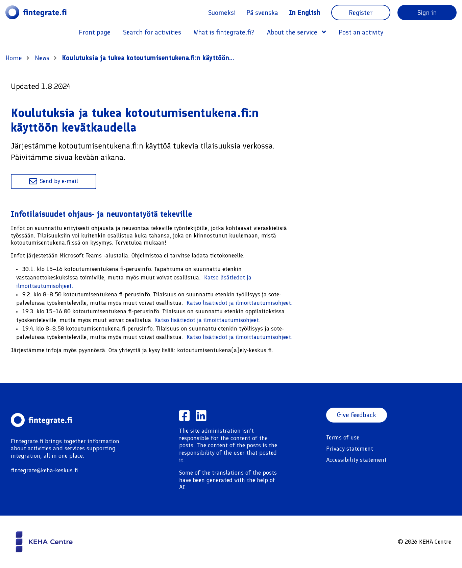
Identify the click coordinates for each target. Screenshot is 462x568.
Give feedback (357, 415)
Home (13, 58)
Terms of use (342, 437)
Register (361, 12)
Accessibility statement (356, 459)
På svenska (262, 12)
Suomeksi (222, 12)
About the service (296, 32)
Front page (95, 32)
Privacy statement (349, 448)
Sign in (427, 12)
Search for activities (152, 32)
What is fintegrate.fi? (224, 32)
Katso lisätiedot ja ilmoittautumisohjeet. (240, 302)
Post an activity (361, 32)
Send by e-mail (53, 181)
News (43, 58)
